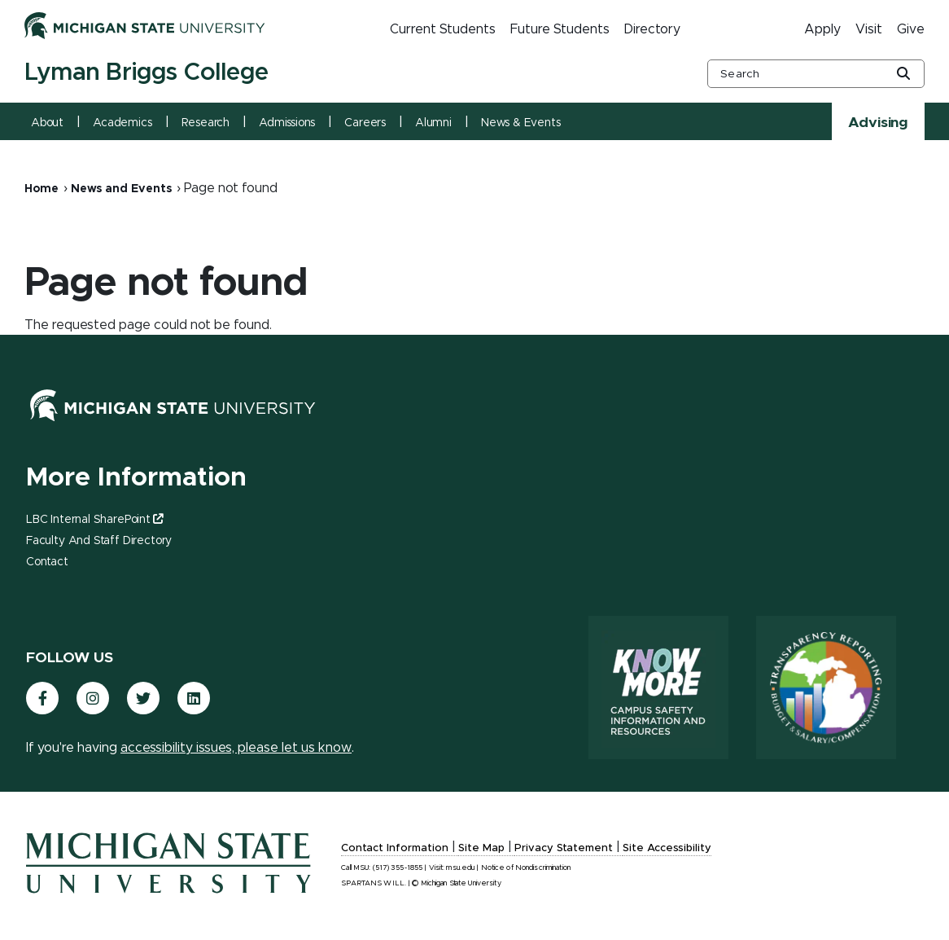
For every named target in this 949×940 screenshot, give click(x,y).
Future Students (560, 29)
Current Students (443, 29)
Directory (652, 29)
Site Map (481, 848)
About (47, 123)
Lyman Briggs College (146, 72)
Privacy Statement (563, 848)
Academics (122, 123)
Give (911, 29)
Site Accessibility (667, 848)
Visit (868, 29)
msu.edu (460, 868)
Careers (365, 123)
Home (41, 189)
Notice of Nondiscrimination (526, 868)
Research (205, 123)
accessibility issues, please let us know (236, 747)
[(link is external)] (42, 698)
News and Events (121, 189)
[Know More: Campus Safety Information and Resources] (658, 687)
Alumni (433, 123)
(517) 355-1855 (398, 868)
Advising (878, 123)
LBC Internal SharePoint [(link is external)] (94, 519)
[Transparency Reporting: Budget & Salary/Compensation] (826, 687)
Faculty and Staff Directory (99, 541)
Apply (822, 29)
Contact (47, 562)
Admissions (287, 123)
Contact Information (394, 848)
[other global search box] (816, 73)
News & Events (521, 123)
